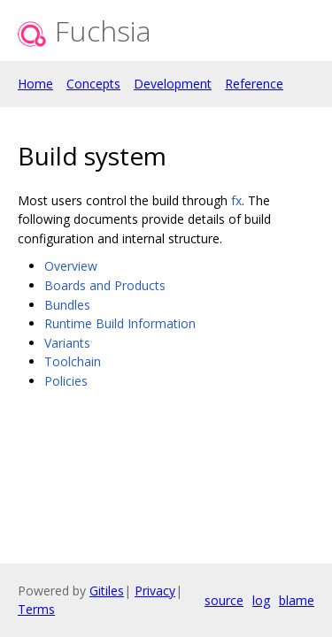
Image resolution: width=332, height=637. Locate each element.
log (261, 600)
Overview (70, 265)
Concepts (93, 83)
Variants (67, 342)
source (224, 600)
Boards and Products (105, 285)
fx (236, 200)
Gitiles (106, 590)
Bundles (67, 304)
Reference (254, 83)
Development (173, 83)
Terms (36, 609)
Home (35, 83)
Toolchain (72, 361)
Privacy (155, 590)
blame (296, 600)
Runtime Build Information (120, 323)
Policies (66, 380)
